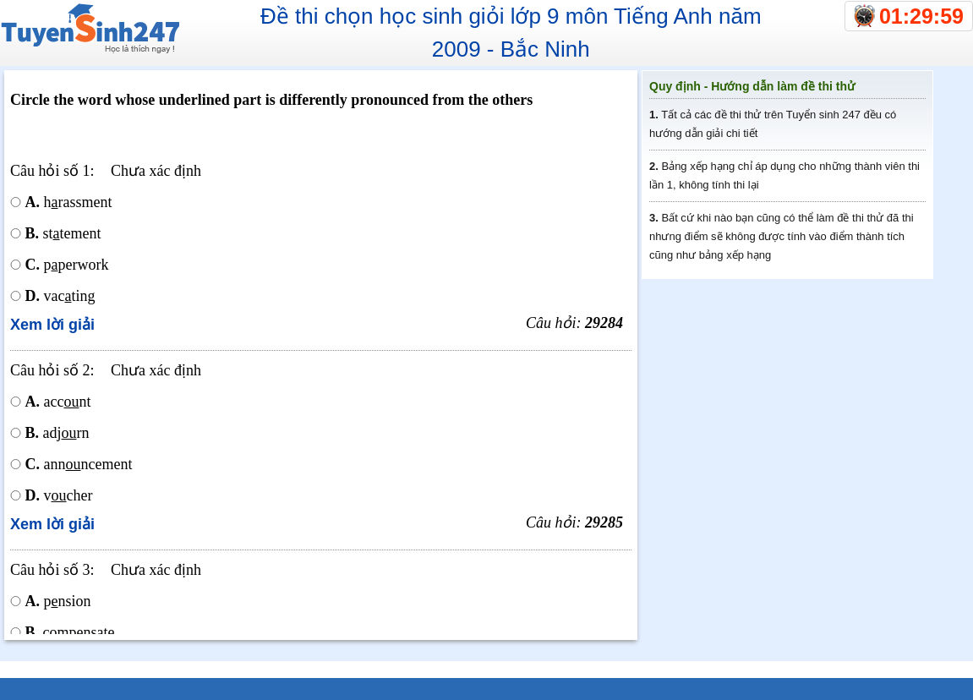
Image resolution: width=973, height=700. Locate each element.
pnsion (58, 601)
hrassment (68, 202)
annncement (79, 464)
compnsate (70, 632)
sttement (63, 233)
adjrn (57, 432)
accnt (58, 401)
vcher (59, 495)
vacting (60, 295)
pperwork (67, 264)
